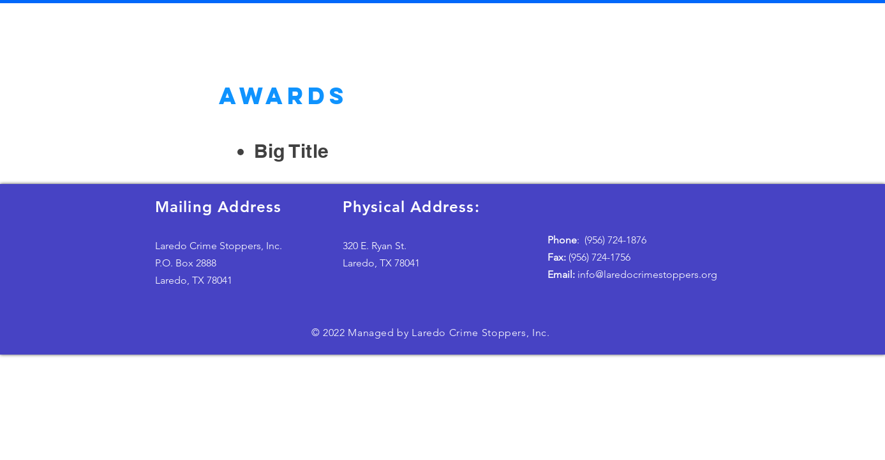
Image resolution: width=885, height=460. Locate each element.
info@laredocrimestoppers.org (632, 274)
